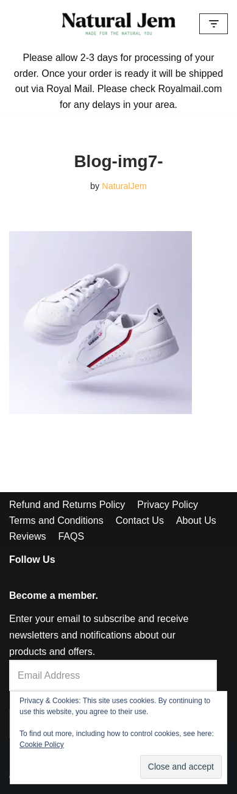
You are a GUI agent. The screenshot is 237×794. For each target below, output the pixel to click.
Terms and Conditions (56, 520)
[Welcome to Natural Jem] (119, 24)
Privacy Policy (167, 504)
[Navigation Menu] (213, 23)
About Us (196, 520)
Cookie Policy (41, 744)
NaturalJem (124, 186)
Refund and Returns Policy (67, 504)
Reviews (27, 536)
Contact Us (140, 520)
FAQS (71, 536)
